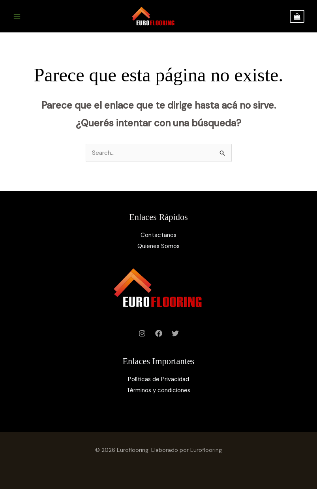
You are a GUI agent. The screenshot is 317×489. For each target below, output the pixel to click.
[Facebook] (158, 333)
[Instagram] (142, 333)
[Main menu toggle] (17, 16)
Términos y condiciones (158, 390)
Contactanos (159, 235)
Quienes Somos (158, 246)
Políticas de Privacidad (158, 379)
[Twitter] (175, 333)
